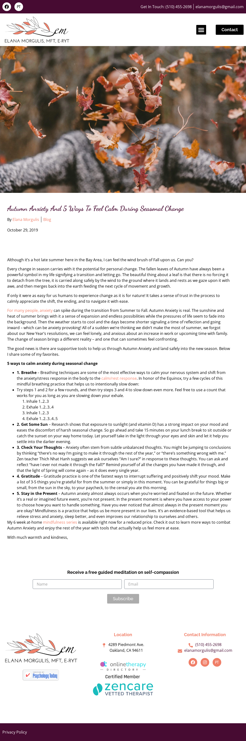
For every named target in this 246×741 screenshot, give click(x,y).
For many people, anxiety (30, 310)
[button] (201, 30)
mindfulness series (60, 522)
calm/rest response (119, 378)
